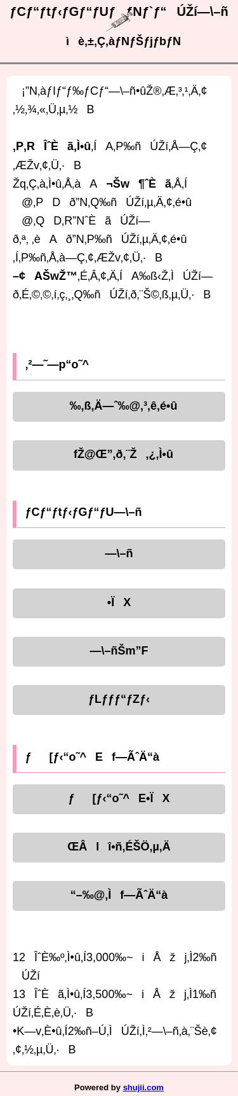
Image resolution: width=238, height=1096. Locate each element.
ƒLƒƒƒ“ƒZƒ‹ (119, 699)
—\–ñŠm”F (118, 650)
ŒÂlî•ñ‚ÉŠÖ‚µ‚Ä (119, 846)
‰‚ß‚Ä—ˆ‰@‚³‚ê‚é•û (119, 405)
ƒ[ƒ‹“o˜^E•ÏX (119, 798)
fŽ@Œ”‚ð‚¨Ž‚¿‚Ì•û (119, 454)
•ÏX (119, 602)
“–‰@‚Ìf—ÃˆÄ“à (119, 895)
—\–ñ (119, 553)
